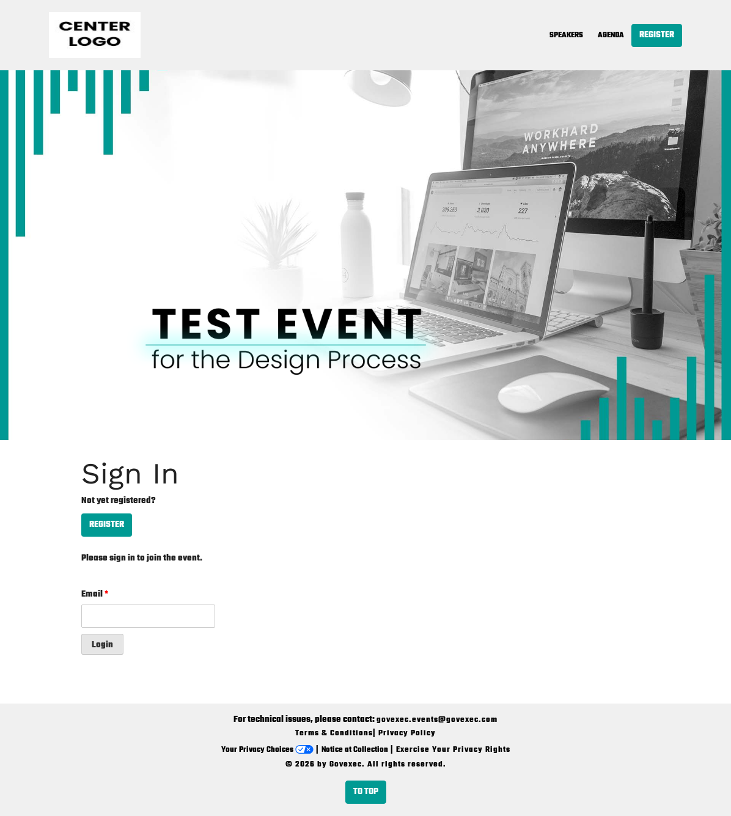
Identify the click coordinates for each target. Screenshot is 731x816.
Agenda (611, 35)
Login (102, 645)
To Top (365, 792)
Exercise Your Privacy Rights (453, 750)
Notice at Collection (354, 750)
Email (94, 594)
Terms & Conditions (334, 733)
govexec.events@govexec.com (437, 720)
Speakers (566, 35)
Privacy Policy (407, 733)
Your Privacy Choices (267, 750)
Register (656, 35)
